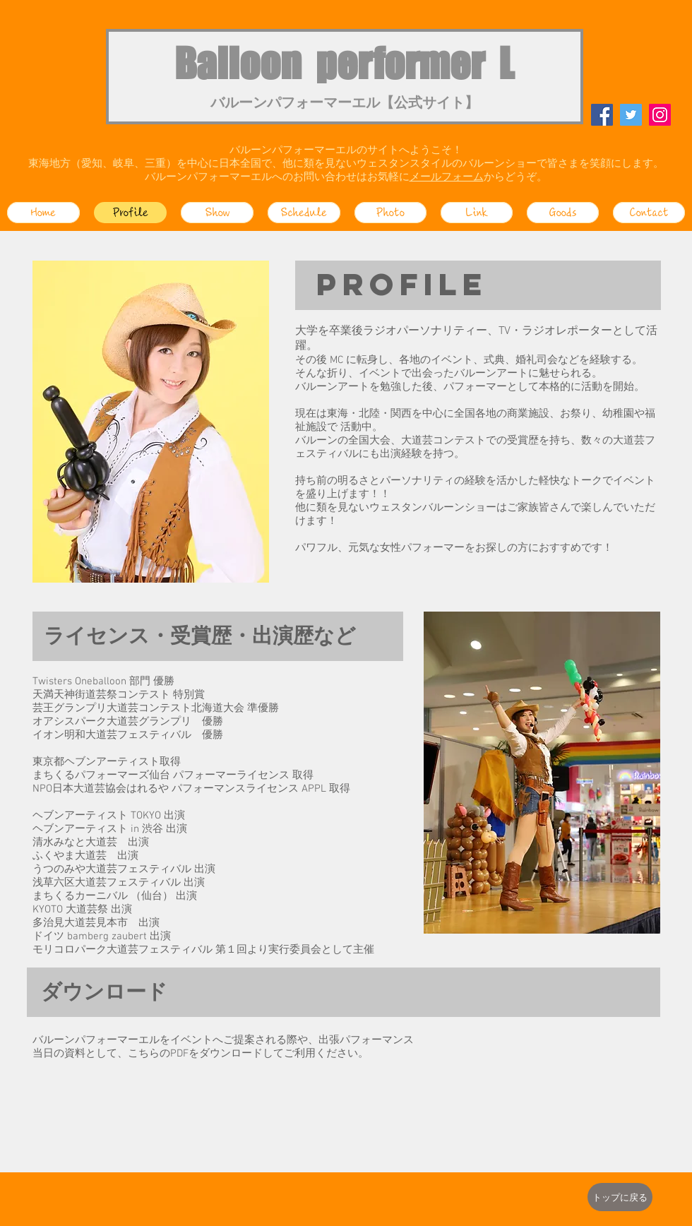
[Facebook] (602, 115)
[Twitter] (631, 115)
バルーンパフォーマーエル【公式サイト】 (344, 103)
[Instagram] (660, 115)
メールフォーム (447, 177)
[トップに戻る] (619, 1197)
